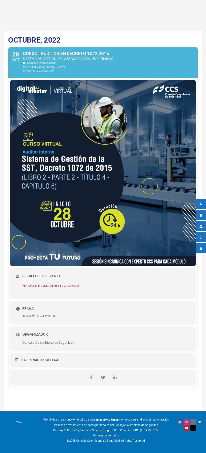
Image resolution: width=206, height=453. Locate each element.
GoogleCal (50, 360)
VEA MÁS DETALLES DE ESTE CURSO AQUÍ (50, 285)
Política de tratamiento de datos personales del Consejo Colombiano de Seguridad (106, 425)
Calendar (29, 360)
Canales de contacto (106, 435)
